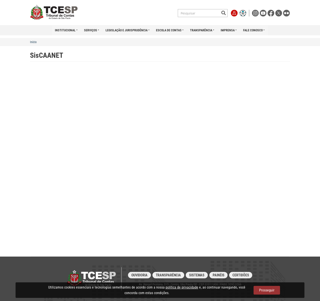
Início (33, 42)
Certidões (240, 275)
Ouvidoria (139, 275)
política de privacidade (182, 287)
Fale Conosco (253, 30)
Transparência (201, 30)
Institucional (65, 30)
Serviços (90, 30)
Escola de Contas (169, 30)
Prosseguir (266, 290)
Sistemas (196, 275)
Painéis (218, 275)
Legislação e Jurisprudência (127, 30)
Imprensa (228, 30)
